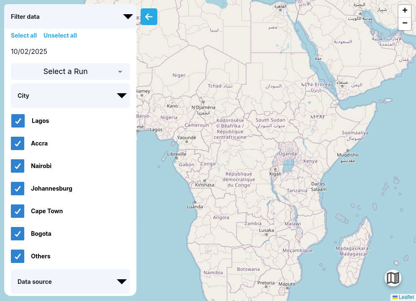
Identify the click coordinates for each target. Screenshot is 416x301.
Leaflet (403, 297)
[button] (404, 11)
